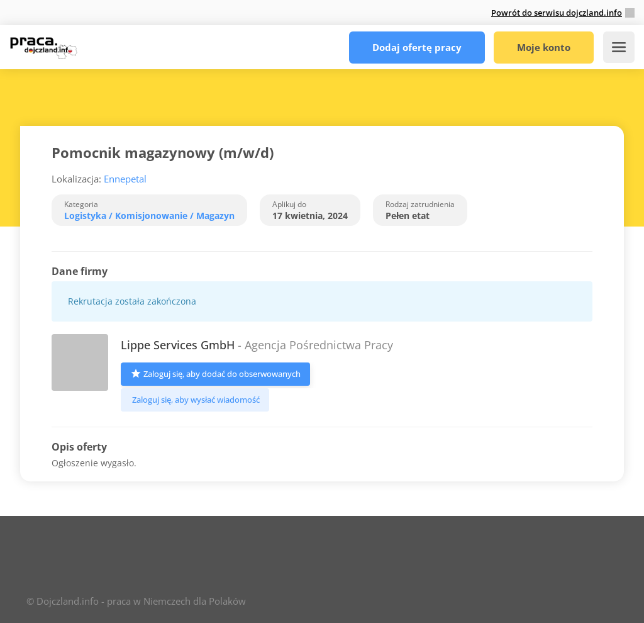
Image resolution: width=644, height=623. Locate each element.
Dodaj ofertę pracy (417, 47)
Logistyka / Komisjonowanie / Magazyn (149, 216)
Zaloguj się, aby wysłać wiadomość (195, 399)
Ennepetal (125, 178)
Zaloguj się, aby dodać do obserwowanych (215, 372)
